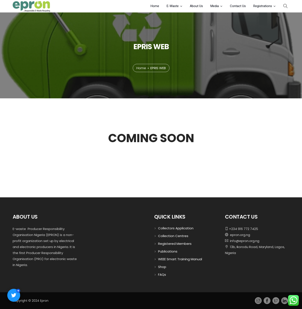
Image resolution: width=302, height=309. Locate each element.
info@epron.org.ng (243, 241)
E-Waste (173, 6)
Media (214, 6)
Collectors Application (175, 228)
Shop (162, 267)
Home (155, 6)
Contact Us (238, 6)
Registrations (262, 6)
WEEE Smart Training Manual (180, 259)
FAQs (162, 274)
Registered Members (175, 243)
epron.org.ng (239, 235)
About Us (196, 6)
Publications (167, 251)
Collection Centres (173, 236)
